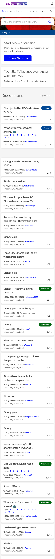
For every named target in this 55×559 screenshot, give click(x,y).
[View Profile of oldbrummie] (29, 491)
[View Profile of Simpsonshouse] (32, 417)
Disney (7, 428)
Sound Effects (11, 486)
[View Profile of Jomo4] (27, 261)
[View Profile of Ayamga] (28, 548)
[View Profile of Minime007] (28, 475)
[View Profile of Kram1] (27, 329)
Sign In (52, 4)
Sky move (9, 396)
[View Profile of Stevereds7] (29, 401)
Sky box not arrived (14, 181)
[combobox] (24, 21)
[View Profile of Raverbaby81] (30, 277)
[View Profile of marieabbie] (29, 241)
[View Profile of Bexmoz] (28, 532)
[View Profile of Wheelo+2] (28, 345)
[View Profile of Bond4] (27, 452)
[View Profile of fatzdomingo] (30, 206)
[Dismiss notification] (51, 11)
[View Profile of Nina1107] (28, 433)
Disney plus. (10, 237)
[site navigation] (3, 4)
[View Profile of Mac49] (28, 385)
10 (9, 138)
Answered (45, 289)
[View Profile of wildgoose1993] (32, 297)
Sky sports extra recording (18, 340)
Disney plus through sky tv (18, 308)
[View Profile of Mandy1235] (30, 365)
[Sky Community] (17, 4)
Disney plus (10, 272)
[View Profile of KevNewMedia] (31, 116)
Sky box (8, 543)
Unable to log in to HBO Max (19, 527)
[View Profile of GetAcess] (29, 225)
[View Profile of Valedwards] (29, 186)
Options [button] (44, 95)
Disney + (8, 324)
